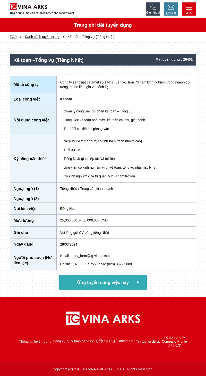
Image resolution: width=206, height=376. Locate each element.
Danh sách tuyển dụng (42, 37)
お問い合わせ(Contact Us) (115, 341)
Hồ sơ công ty (174, 337)
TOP (13, 37)
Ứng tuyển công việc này (103, 282)
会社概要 (174, 345)
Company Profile (174, 341)
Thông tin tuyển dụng (35, 341)
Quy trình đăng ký (80, 341)
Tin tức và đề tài (148, 341)
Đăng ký (59, 341)
